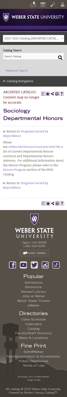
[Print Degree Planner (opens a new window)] (43, 94)
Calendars (33, 324)
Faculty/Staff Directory (33, 333)
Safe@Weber (34, 351)
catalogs (15, 389)
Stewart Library (33, 291)
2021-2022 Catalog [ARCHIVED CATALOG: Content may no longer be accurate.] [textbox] (34, 38)
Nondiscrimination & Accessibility (33, 356)
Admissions (33, 282)
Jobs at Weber (33, 296)
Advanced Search (17, 70)
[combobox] (33, 38)
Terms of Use (33, 365)
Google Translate (33, 380)
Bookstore (33, 287)
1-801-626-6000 (34, 246)
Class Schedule (33, 319)
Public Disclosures (33, 361)
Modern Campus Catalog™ (40, 392)
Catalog (33, 328)
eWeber (33, 305)
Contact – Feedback (34, 253)
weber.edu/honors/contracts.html (32, 147)
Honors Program (14, 170)
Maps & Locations (33, 338)
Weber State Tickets (33, 300)
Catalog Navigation (20, 81)
